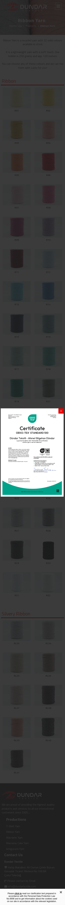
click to (18, 893)
